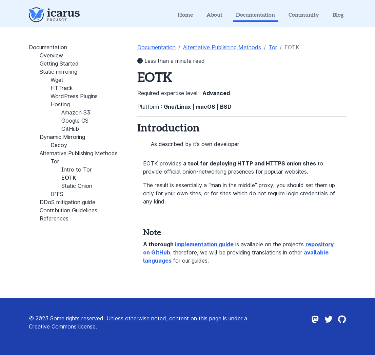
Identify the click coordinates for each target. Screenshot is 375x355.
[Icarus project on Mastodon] (315, 326)
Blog (338, 15)
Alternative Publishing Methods (222, 47)
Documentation (255, 15)
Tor (273, 47)
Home (185, 15)
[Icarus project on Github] (342, 326)
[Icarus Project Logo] (54, 14)
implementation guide (204, 244)
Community (304, 15)
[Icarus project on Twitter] (328, 326)
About (214, 15)
